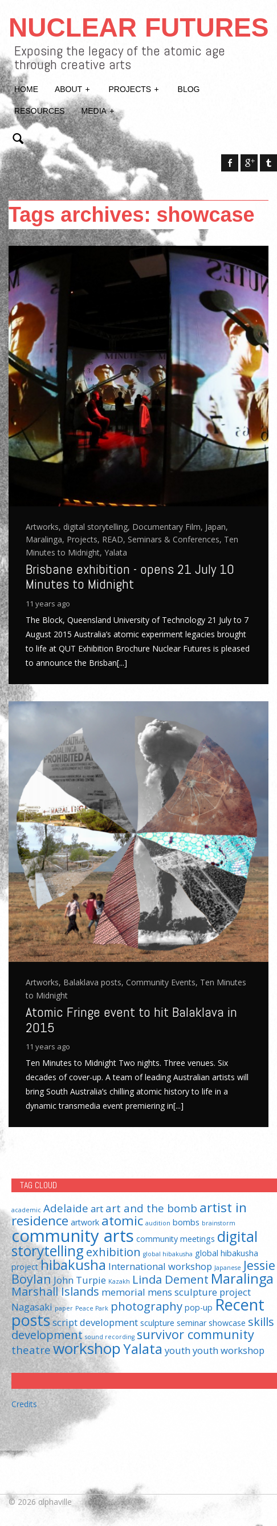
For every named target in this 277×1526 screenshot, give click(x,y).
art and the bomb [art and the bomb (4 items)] (151, 1208)
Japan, (216, 526)
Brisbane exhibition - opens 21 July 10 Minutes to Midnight (130, 576)
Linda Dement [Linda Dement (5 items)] (170, 1279)
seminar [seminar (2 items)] (191, 1322)
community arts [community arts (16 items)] (72, 1235)
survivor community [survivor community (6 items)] (195, 1334)
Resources (39, 110)
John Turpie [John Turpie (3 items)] (80, 1280)
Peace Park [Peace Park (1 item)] (91, 1308)
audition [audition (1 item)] (157, 1223)
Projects (134, 88)
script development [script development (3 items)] (95, 1322)
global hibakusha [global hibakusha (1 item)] (168, 1254)
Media (99, 109)
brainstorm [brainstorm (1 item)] (218, 1223)
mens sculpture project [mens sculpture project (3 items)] (199, 1292)
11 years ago (48, 603)
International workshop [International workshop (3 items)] (160, 1266)
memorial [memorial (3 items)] (123, 1292)
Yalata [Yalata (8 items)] (142, 1349)
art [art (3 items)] (97, 1208)
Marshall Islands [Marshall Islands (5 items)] (55, 1291)
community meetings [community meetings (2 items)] (175, 1238)
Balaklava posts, (94, 982)
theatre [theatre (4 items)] (31, 1350)
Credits (24, 1404)
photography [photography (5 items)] (146, 1306)
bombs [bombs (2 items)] (186, 1222)
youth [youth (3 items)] (177, 1350)
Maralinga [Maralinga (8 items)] (242, 1278)
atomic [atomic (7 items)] (122, 1220)
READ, (115, 539)
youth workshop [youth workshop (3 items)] (228, 1350)
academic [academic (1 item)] (26, 1210)
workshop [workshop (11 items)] (87, 1348)
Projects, (84, 539)
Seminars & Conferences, (176, 539)
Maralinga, (46, 539)
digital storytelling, (97, 526)
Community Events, (163, 982)
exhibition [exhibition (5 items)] (113, 1252)
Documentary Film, (168, 526)
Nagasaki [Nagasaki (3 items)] (31, 1306)
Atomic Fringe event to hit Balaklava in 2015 (131, 1019)
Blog (189, 89)
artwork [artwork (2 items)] (85, 1222)
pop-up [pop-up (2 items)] (199, 1307)
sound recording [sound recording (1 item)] (110, 1337)
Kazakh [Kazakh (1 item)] (119, 1281)
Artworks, (44, 526)
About (73, 88)
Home (26, 89)
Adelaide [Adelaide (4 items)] (65, 1208)
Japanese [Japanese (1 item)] (227, 1268)
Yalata (115, 552)
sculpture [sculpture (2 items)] (157, 1322)
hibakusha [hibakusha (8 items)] (73, 1265)
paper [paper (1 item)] (64, 1308)
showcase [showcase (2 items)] (227, 1322)
